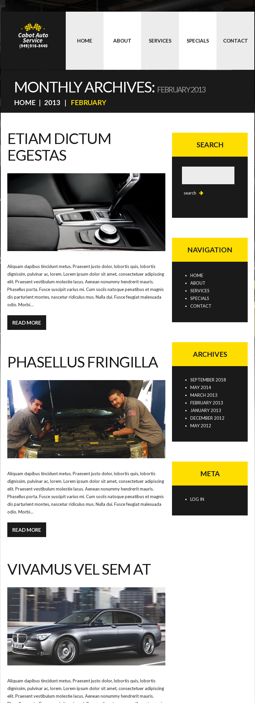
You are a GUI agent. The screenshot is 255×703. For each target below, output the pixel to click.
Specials (198, 41)
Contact (235, 41)
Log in (197, 499)
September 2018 (208, 379)
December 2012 (207, 418)
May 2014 (200, 387)
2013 (52, 102)
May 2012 (200, 425)
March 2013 (203, 395)
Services (160, 41)
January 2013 (205, 410)
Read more (26, 323)
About (122, 41)
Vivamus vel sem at (78, 569)
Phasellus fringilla (82, 362)
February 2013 (206, 402)
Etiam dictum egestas (59, 146)
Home (84, 41)
